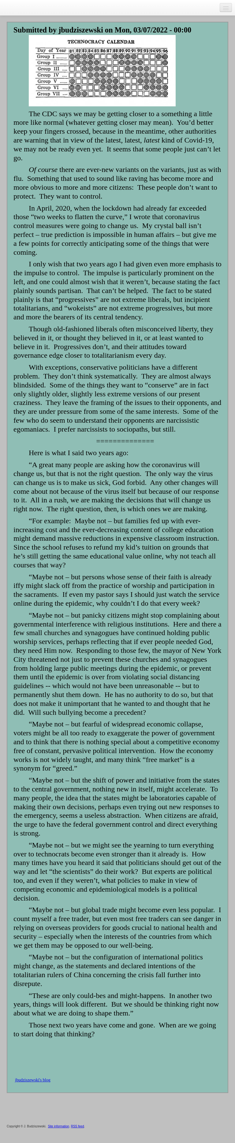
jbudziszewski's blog (32, 1080)
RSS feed (77, 1126)
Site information (58, 1126)
